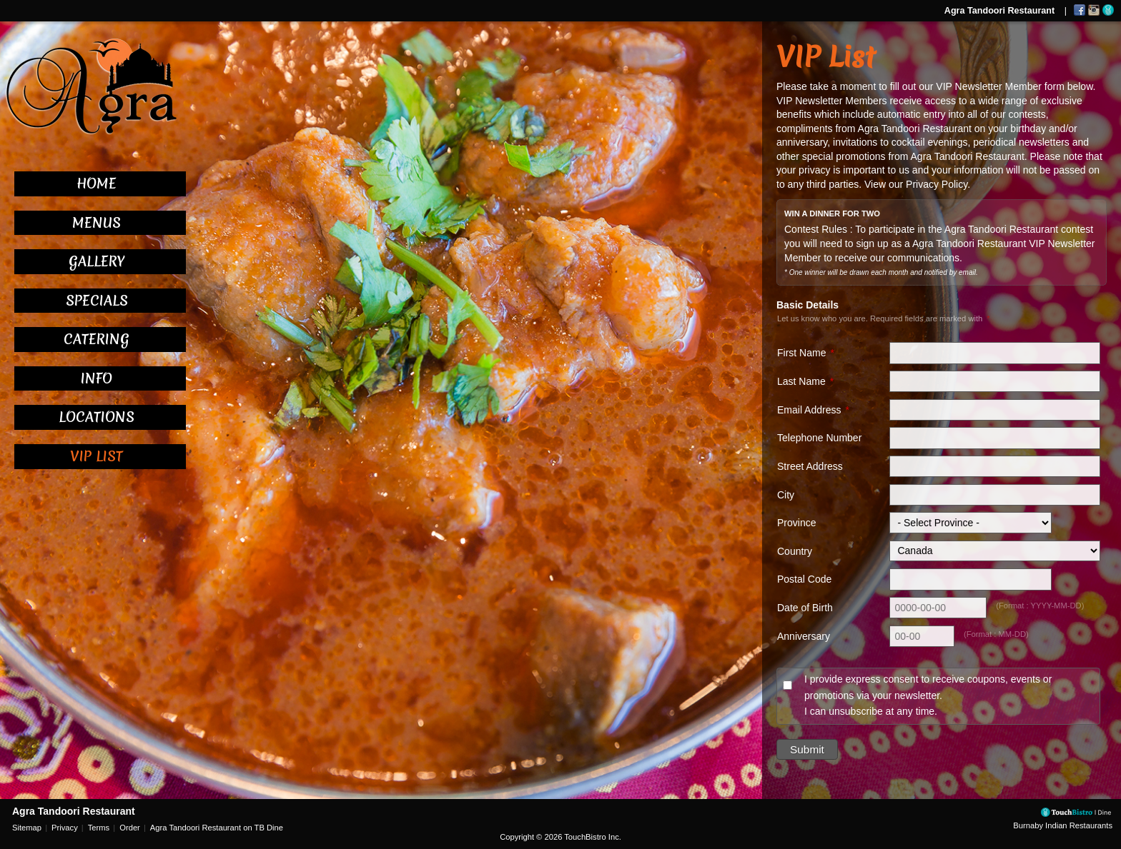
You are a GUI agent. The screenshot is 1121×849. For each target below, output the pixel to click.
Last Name (801, 381)
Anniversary (803, 636)
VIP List (96, 456)
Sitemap (26, 827)
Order (129, 827)
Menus (96, 222)
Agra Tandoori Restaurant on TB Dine (216, 827)
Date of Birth (805, 607)
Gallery (96, 261)
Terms (98, 827)
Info (96, 378)
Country (794, 551)
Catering (96, 339)
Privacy (64, 827)
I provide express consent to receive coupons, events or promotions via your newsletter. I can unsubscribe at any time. (928, 695)
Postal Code (804, 579)
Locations (96, 417)
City (785, 495)
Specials (97, 300)
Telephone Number (819, 437)
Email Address (809, 410)
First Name (801, 352)
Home (96, 183)
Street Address (810, 466)
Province (796, 522)
